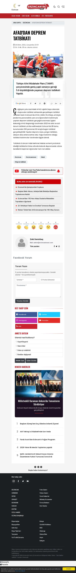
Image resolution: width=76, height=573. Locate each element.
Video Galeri (44, 493)
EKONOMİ (15, 502)
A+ (56, 103)
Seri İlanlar (43, 505)
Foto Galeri (43, 489)
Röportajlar (15, 521)
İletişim (42, 540)
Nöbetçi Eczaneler (46, 499)
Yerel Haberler (44, 496)
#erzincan (18, 157)
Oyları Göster (31, 360)
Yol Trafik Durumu (18, 537)
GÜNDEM (15, 493)
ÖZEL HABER (16, 512)
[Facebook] (18, 481)
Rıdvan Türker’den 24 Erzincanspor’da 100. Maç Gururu (38, 210)
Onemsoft (25, 557)
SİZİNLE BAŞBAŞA (18, 515)
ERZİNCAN (26, 23)
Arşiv (41, 537)
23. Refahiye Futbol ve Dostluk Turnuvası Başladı (36, 206)
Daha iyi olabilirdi (24, 350)
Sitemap (42, 531)
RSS (18, 326)
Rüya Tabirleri (16, 531)
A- (60, 103)
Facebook (21, 314)
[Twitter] (23, 481)
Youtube (43, 320)
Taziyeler (15, 534)
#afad (43, 157)
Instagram (21, 320)
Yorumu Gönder (23, 301)
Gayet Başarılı (23, 341)
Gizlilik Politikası (45, 524)
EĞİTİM (14, 509)
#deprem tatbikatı (20, 162)
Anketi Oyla (20, 360)
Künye (42, 521)
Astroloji (15, 527)
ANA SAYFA (17, 23)
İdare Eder (21, 346)
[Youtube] (28, 481)
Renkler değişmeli (24, 354)
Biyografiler (16, 524)
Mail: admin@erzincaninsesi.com (41, 242)
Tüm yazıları (34, 246)
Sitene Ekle (43, 534)
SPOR (13, 496)
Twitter (43, 314)
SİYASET (14, 499)
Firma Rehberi (44, 502)
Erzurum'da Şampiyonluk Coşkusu (31, 187)
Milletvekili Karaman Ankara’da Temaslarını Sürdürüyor (39, 402)
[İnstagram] (14, 481)
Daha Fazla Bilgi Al (28, 571)
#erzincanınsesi (31, 157)
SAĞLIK (14, 505)
